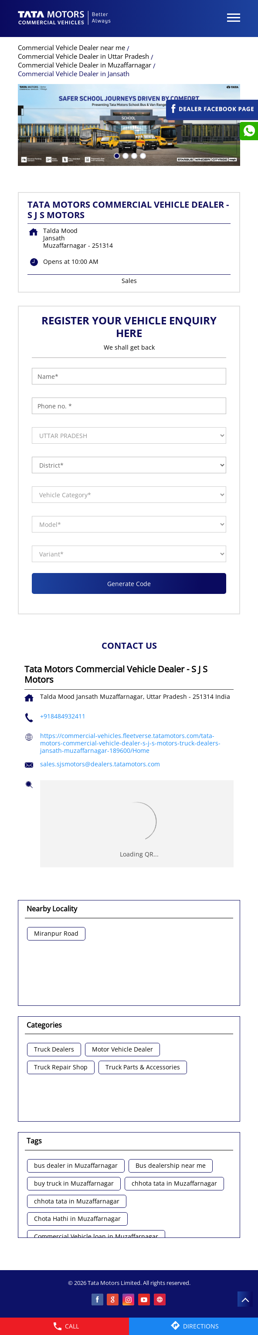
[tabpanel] (129, 125)
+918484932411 (62, 716)
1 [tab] (116, 155)
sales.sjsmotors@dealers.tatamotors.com (100, 764)
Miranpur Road (56, 933)
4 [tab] (142, 155)
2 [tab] (124, 155)
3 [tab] (133, 155)
